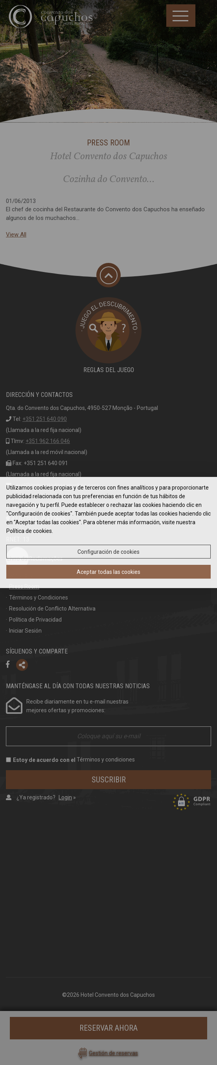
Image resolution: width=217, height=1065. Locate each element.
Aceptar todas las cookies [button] (108, 572)
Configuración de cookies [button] (108, 552)
